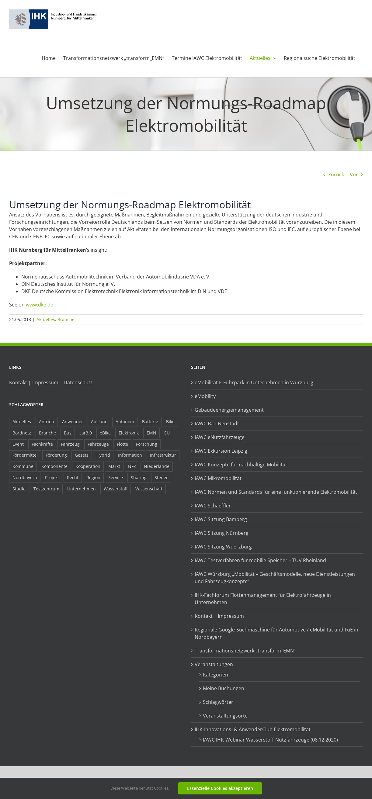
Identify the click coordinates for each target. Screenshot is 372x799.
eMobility (205, 396)
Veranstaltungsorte (225, 715)
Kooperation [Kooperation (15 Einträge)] (87, 466)
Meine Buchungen (223, 688)
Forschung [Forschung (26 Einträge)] (146, 444)
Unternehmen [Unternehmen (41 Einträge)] (81, 489)
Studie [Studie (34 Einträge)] (19, 489)
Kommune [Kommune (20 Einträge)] (22, 466)
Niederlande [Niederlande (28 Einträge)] (156, 466)
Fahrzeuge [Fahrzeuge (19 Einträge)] (98, 444)
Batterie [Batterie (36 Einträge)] (150, 421)
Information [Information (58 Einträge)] (130, 455)
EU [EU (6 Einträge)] (167, 433)
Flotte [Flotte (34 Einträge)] (122, 444)
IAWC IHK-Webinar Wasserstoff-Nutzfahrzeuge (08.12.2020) (270, 739)
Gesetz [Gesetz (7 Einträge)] (82, 455)
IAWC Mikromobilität (218, 478)
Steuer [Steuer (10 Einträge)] (161, 477)
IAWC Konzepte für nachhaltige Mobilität (241, 464)
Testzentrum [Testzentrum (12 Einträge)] (46, 489)
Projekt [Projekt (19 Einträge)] (52, 477)
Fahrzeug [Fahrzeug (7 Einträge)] (70, 444)
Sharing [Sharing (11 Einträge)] (139, 477)
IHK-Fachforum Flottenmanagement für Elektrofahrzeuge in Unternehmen (263, 599)
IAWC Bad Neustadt (217, 423)
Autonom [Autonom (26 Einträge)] (125, 421)
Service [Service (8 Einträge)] (115, 477)
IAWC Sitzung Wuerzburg (223, 546)
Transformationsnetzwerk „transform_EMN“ (245, 650)
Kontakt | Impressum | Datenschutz (51, 382)
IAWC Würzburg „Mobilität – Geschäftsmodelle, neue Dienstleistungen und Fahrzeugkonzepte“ (275, 578)
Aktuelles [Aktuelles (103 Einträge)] (21, 421)
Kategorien (215, 674)
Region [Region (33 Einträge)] (93, 477)
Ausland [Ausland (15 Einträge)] (99, 421)
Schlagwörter (218, 702)
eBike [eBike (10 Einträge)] (105, 433)
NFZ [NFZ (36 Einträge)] (132, 466)
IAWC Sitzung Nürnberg (222, 533)
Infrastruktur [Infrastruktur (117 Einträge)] (163, 455)
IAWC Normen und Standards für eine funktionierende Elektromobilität (276, 492)
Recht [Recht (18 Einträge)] (72, 477)
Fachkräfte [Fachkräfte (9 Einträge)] (42, 444)
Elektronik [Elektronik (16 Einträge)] (129, 433)
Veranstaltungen (214, 664)
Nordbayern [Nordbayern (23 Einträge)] (24, 477)
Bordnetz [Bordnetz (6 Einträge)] (21, 433)
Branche (66, 319)
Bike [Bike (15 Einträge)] (170, 421)
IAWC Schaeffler (213, 505)
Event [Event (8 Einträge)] (18, 444)
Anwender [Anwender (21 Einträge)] (72, 421)
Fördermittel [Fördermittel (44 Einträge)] (25, 455)
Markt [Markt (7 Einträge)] (114, 466)
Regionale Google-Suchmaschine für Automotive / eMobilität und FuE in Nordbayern (276, 633)
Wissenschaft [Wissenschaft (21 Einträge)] (148, 489)
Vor (354, 174)
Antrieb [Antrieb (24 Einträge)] (46, 421)
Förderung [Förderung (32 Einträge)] (56, 455)
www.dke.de (39, 304)
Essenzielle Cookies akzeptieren (220, 788)
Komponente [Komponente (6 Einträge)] (54, 466)
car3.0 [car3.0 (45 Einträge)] (85, 433)
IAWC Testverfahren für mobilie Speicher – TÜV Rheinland (260, 560)
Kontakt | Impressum (219, 616)
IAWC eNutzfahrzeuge (220, 437)
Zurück (336, 174)
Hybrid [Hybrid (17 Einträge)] (103, 455)
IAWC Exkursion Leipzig (221, 451)
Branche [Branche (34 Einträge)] (47, 433)
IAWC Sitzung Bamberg (221, 519)
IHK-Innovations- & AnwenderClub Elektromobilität (253, 729)
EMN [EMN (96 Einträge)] (151, 433)
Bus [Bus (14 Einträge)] (67, 433)
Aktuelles (46, 319)
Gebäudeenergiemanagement (229, 409)
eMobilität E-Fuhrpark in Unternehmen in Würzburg (254, 382)
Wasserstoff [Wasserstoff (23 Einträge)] (115, 489)
